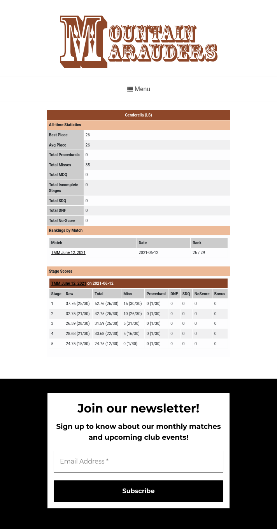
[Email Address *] (138, 462)
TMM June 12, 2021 (68, 252)
